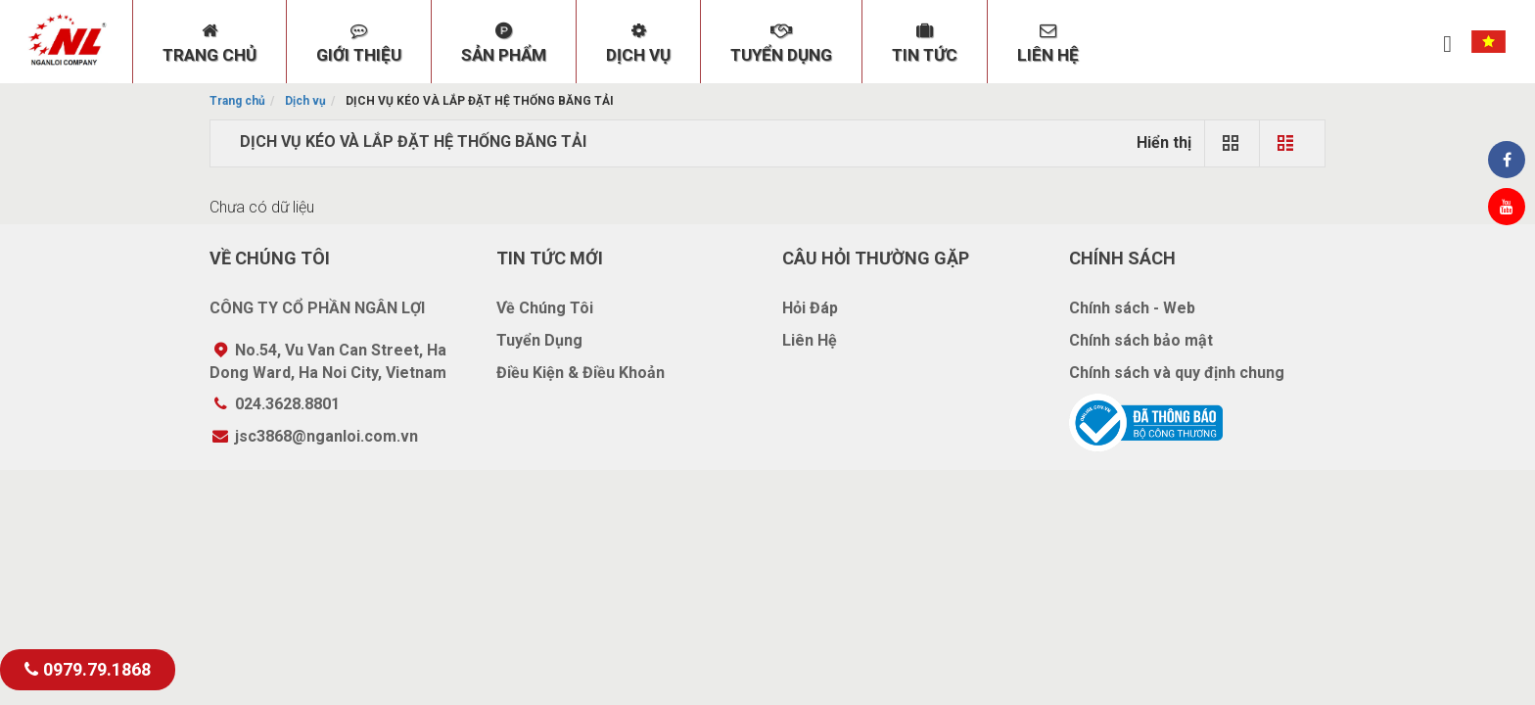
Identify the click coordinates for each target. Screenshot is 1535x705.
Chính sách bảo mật (1141, 340)
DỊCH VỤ (638, 43)
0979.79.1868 (87, 669)
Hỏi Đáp (810, 308)
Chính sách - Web (1132, 308)
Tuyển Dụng (539, 340)
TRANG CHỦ (209, 43)
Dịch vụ (305, 101)
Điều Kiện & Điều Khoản (580, 372)
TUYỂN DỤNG (781, 43)
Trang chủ (237, 101)
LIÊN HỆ (1048, 43)
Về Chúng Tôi (544, 308)
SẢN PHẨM (503, 43)
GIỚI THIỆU (358, 43)
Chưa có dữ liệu (261, 207)
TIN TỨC (924, 43)
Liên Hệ (809, 340)
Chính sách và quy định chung (1176, 372)
